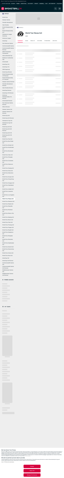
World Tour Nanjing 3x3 (8, 217)
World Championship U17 (7, 31)
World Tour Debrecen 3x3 (7, 165)
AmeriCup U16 (5, 67)
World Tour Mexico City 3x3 (8, 214)
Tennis (18, 3)
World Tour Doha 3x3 (7, 170)
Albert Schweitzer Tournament (6, 52)
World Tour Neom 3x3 (7, 219)
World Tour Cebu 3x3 (7, 155)
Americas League (6, 38)
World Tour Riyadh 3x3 (7, 230)
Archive (55, 40)
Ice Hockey (30, 3)
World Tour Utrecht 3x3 (8, 247)
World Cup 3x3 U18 (7, 133)
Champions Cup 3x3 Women (7, 123)
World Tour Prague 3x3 (8, 227)
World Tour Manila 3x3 (7, 204)
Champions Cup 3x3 (7, 120)
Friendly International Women (7, 84)
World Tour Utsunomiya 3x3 (8, 249)
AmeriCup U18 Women (7, 93)
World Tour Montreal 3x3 (7, 210)
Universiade (5, 61)
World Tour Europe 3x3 (8, 177)
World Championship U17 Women (7, 78)
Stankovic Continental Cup (7, 58)
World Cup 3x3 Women (8, 118)
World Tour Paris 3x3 (7, 222)
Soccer (13, 3)
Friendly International (7, 22)
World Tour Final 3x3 (7, 139)
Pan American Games (7, 43)
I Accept (32, 466)
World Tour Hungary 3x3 (8, 183)
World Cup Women (7, 72)
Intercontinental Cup (7, 55)
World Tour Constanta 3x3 (7, 161)
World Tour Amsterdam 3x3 (8, 148)
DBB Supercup (6, 69)
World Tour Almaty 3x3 (7, 145)
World (21, 27)
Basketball (24, 3)
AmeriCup (4, 40)
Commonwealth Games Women (8, 48)
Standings (47, 40)
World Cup (5, 17)
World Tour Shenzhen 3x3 (7, 240)
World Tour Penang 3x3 (8, 225)
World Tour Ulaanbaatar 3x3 (8, 243)
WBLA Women (6, 106)
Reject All (32, 470)
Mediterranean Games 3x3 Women (7, 274)
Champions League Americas (7, 35)
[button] (55, 8)
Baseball (42, 3)
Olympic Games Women (8, 81)
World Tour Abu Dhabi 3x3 (7, 142)
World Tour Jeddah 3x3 (8, 189)
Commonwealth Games (8, 46)
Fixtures (39, 40)
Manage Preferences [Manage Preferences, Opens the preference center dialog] (32, 475)
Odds (26, 40)
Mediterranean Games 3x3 (7, 270)
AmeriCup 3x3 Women (7, 260)
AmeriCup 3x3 (5, 258)
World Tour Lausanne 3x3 (7, 192)
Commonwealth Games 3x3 (8, 263)
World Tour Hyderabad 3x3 (8, 185)
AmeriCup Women (6, 90)
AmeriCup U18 (5, 64)
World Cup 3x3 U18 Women (7, 135)
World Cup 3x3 (6, 115)
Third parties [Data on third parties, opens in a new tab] (28, 455)
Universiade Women (7, 100)
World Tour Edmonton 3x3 (7, 173)
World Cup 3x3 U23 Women (7, 129)
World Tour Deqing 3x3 (8, 168)
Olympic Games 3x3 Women (7, 112)
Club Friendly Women (7, 87)
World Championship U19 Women (7, 75)
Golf (46, 3)
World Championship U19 (7, 27)
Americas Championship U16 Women (7, 96)
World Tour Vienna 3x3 (7, 253)
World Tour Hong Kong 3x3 (8, 179)
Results (32, 40)
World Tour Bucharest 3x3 (7, 151)
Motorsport (52, 3)
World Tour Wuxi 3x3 (7, 255)
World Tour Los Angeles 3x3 (8, 195)
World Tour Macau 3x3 (8, 198)
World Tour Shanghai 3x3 (7, 236)
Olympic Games (6, 20)
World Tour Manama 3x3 (8, 201)
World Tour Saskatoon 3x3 (7, 233)
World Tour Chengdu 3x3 (7, 157)
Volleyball (59, 3)
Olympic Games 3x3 (7, 109)
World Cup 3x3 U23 (7, 126)
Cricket (36, 3)
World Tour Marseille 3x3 (7, 206)
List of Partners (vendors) (7, 462)
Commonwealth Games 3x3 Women (8, 267)
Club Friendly (5, 25)
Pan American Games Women (7, 103)
